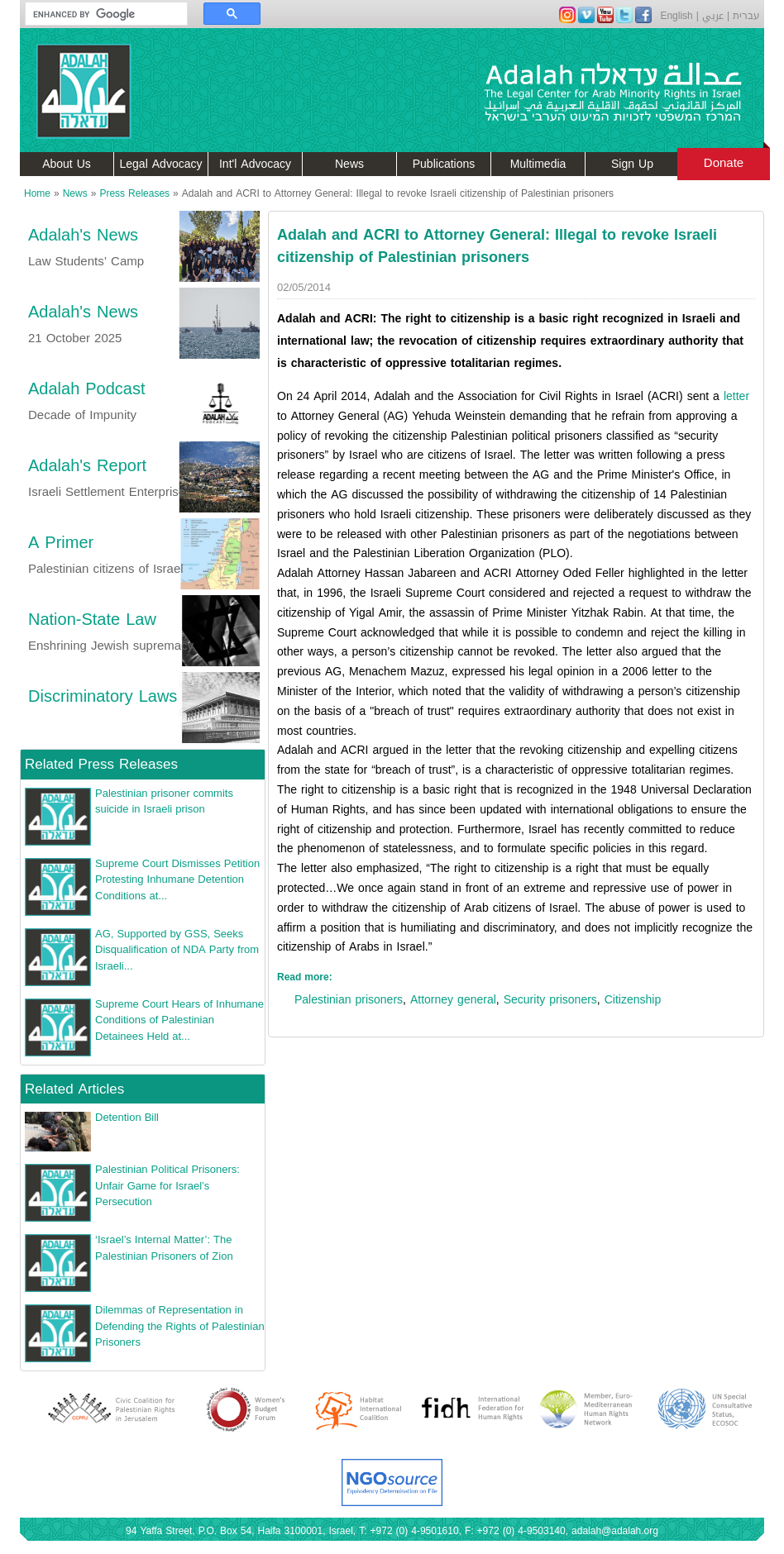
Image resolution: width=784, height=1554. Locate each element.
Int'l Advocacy (255, 164)
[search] (98, 14)
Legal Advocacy (161, 164)
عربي (713, 16)
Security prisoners (550, 1000)
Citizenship (633, 1000)
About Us (66, 164)
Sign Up (632, 164)
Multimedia (538, 164)
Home (37, 193)
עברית (746, 16)
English (676, 16)
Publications (444, 164)
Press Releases (134, 193)
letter (736, 396)
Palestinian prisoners (348, 1000)
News (349, 164)
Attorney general (453, 1000)
